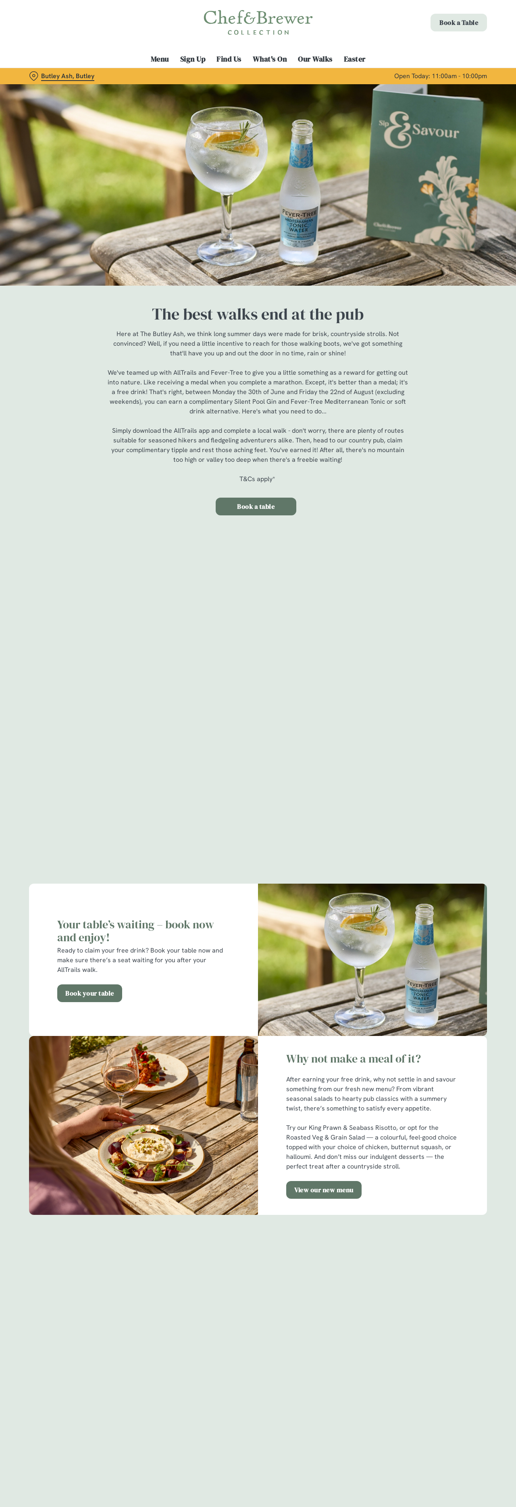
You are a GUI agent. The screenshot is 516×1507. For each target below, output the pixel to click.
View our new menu (324, 1189)
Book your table (89, 993)
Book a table (256, 506)
